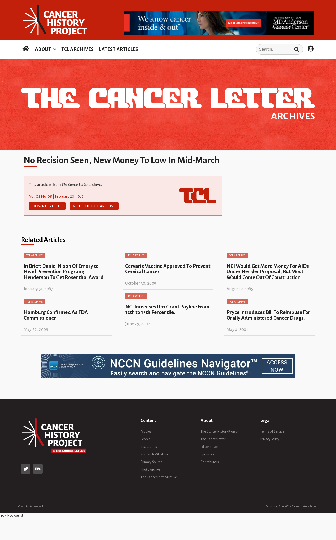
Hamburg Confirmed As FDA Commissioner (56, 315)
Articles (146, 431)
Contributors (210, 462)
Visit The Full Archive (94, 206)
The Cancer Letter (213, 439)
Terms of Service (272, 431)
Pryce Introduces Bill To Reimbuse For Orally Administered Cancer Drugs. (268, 315)
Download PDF (47, 206)
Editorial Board (211, 447)
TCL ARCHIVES (77, 49)
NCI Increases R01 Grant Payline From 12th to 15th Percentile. (167, 309)
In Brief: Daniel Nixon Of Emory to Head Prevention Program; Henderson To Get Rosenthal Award (64, 271)
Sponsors (207, 454)
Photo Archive (151, 469)
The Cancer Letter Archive (159, 477)
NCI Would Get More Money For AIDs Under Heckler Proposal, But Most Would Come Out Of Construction (268, 271)
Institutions (149, 447)
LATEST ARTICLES (118, 49)
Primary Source (151, 462)
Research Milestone (155, 454)
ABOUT (43, 49)
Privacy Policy (269, 439)
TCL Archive (34, 255)
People (145, 439)
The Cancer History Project (219, 431)
